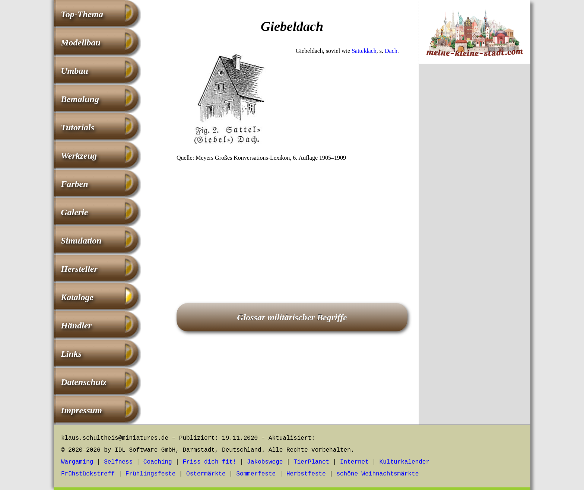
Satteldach (364, 51)
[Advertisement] (292, 222)
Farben (74, 184)
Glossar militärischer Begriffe (292, 317)
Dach (391, 51)
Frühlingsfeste (150, 474)
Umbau (74, 71)
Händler (76, 325)
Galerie (74, 212)
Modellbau (81, 42)
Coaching (157, 462)
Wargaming (77, 462)
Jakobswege (265, 462)
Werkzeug (79, 155)
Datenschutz (84, 382)
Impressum (81, 410)
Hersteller (79, 269)
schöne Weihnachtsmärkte (377, 474)
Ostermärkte (206, 474)
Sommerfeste (256, 474)
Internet (354, 462)
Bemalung (80, 99)
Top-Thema (82, 14)
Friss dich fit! (209, 462)
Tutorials (77, 127)
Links (71, 354)
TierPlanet (311, 462)
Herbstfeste (306, 474)
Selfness (118, 462)
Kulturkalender (404, 462)
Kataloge (77, 297)
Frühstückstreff (88, 474)
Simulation (81, 240)
